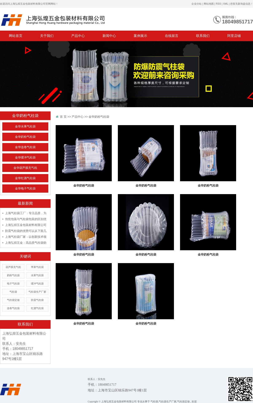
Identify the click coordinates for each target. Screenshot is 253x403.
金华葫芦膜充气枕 (25, 167)
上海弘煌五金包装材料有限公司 (25, 225)
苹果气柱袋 (37, 267)
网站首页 (15, 36)
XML (225, 3)
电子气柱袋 (13, 283)
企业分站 (196, 3)
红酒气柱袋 (37, 308)
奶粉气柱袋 (13, 275)
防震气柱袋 (37, 300)
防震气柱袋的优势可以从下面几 (25, 231)
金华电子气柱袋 (25, 188)
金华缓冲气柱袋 (25, 157)
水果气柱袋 (37, 275)
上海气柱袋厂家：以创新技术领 (25, 236)
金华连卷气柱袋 (25, 147)
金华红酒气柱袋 (25, 178)
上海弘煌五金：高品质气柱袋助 (25, 242)
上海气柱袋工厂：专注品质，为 (25, 213)
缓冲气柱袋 (37, 283)
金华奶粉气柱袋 (25, 136)
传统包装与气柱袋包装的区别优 (25, 219)
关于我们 (47, 36)
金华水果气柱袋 (25, 126)
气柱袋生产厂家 (37, 291)
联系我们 (203, 36)
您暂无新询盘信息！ (241, 3)
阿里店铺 (234, 36)
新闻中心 (109, 36)
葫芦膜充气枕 (13, 267)
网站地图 (209, 3)
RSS (218, 3)
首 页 (63, 116)
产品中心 (78, 36)
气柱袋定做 (13, 300)
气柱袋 (13, 291)
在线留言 (171, 36)
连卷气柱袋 (13, 308)
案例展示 (140, 36)
